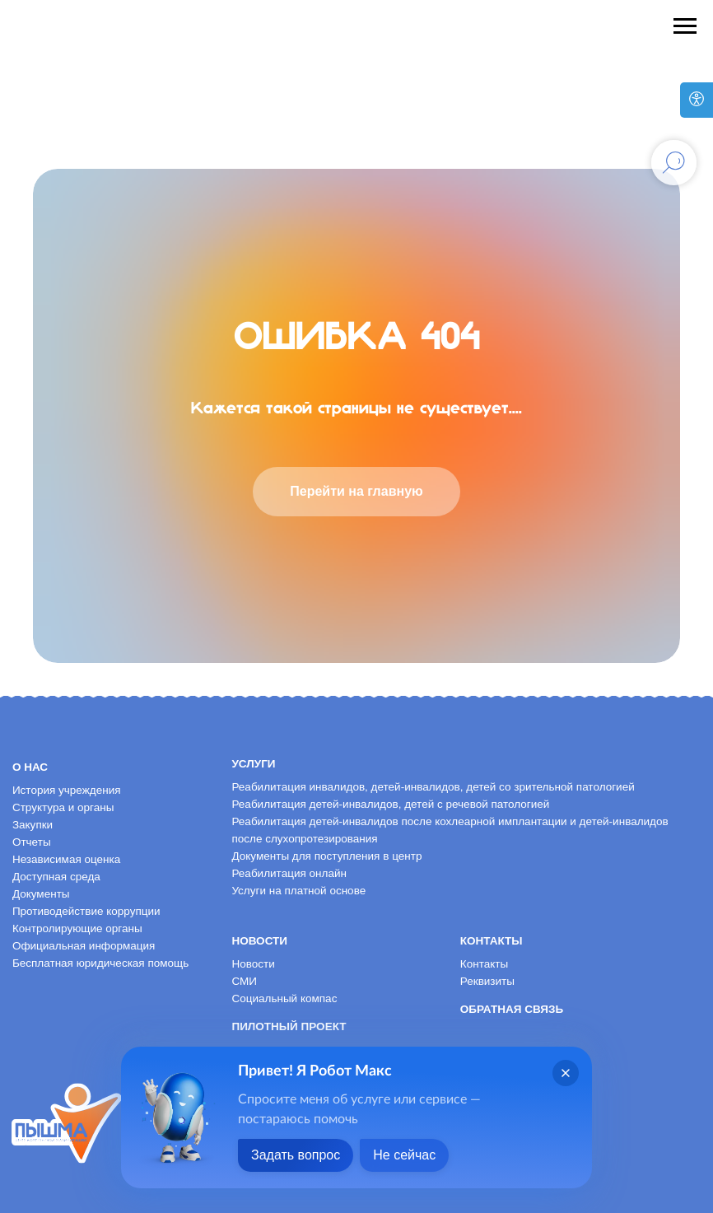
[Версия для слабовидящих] (696, 100)
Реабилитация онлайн (289, 873)
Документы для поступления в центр (326, 856)
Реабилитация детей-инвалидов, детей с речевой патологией (390, 804)
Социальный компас (284, 998)
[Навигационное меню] (685, 26)
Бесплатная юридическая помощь (100, 963)
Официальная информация (84, 946)
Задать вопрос (295, 1155)
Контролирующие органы (77, 928)
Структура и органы (63, 807)
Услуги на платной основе (298, 890)
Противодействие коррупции (86, 911)
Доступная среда (56, 876)
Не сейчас (404, 1155)
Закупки (32, 825)
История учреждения (66, 790)
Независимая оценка (66, 859)
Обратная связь (511, 1009)
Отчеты (31, 842)
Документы (41, 894)
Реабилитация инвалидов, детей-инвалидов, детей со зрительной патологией (432, 787)
